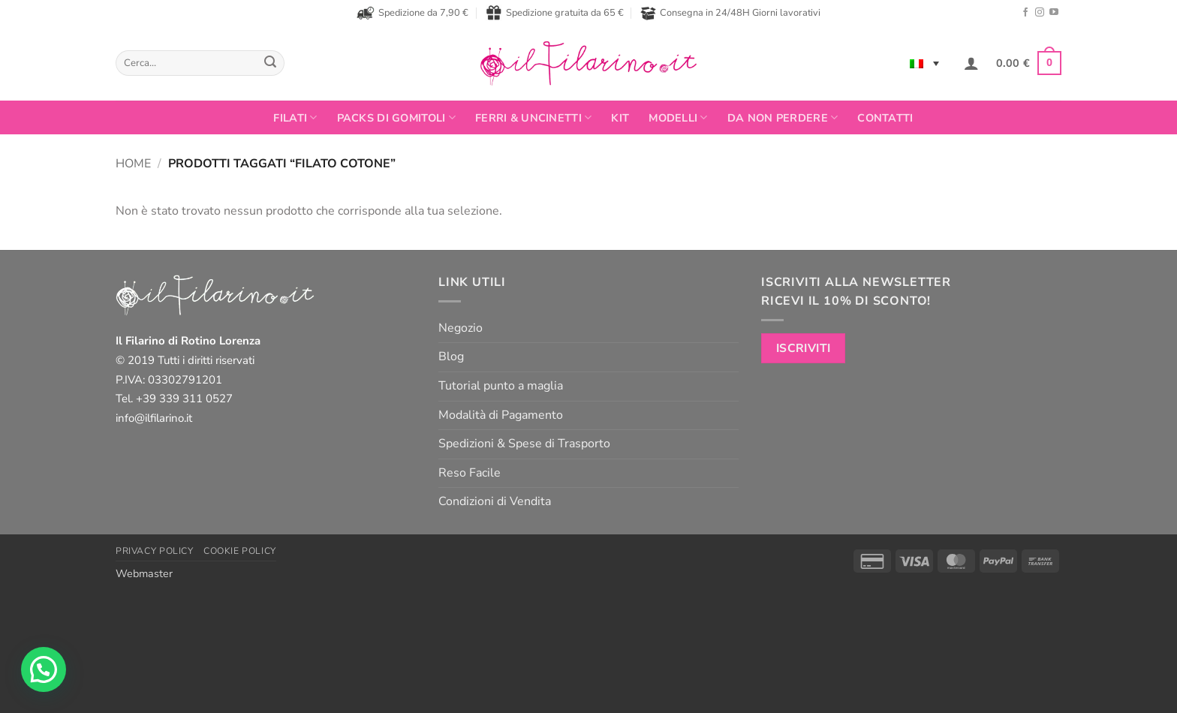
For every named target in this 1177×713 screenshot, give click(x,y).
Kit (620, 117)
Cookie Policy (239, 551)
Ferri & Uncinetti (533, 117)
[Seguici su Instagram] (1039, 13)
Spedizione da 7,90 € (412, 13)
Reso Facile (469, 473)
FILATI (295, 117)
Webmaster (144, 573)
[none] (924, 63)
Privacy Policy (155, 551)
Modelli (678, 117)
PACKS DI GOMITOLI (396, 117)
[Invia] (270, 63)
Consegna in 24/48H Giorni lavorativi (730, 13)
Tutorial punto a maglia (500, 386)
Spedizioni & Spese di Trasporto (524, 443)
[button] (971, 63)
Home (133, 163)
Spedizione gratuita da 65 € (555, 13)
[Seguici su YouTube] (1053, 13)
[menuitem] (924, 63)
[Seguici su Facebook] (1025, 13)
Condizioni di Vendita (494, 501)
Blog (451, 356)
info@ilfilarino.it (154, 418)
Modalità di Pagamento (500, 415)
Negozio (460, 328)
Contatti (885, 117)
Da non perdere (782, 117)
